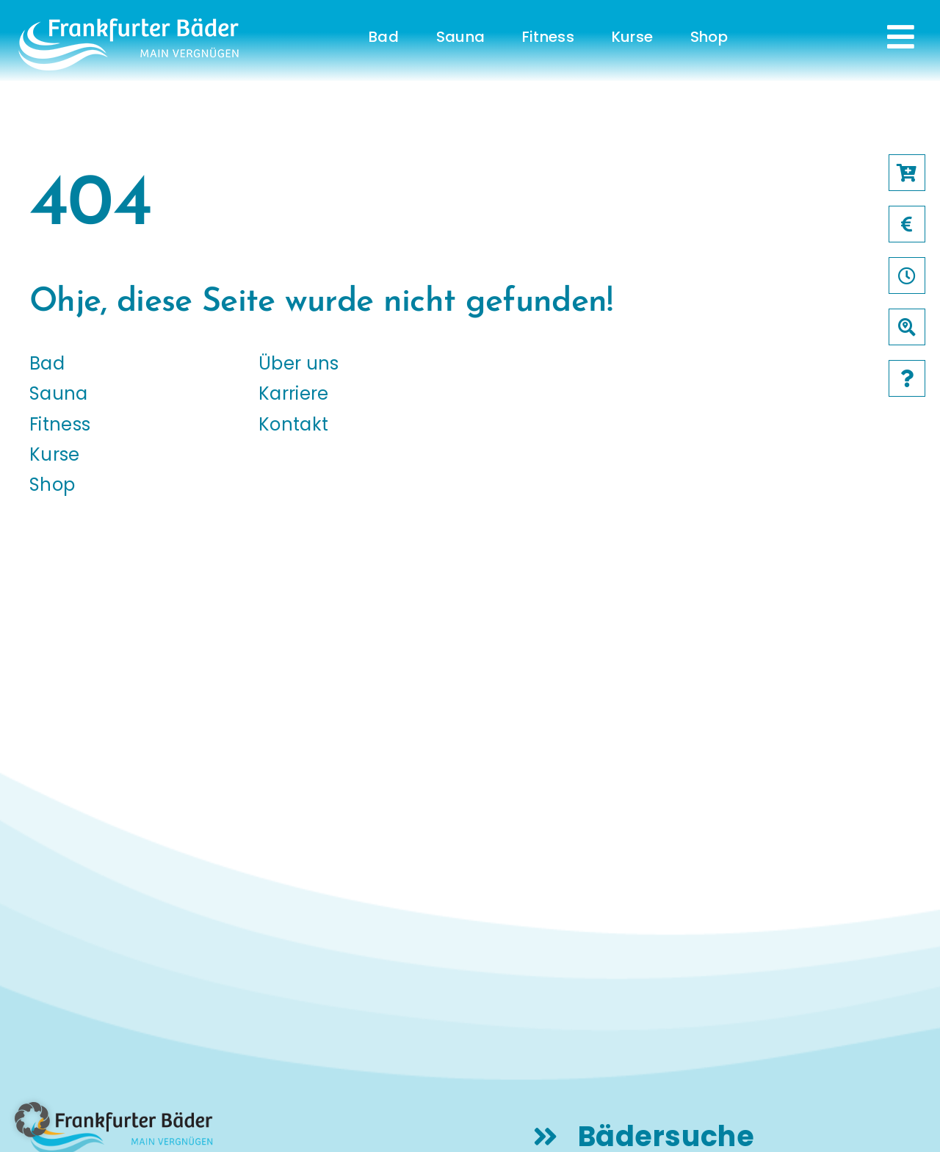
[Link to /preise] (907, 224)
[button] (32, 1119)
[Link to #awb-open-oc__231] (900, 36)
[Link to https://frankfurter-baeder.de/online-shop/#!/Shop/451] (907, 172)
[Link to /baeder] (907, 327)
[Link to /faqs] (907, 378)
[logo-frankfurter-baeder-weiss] (128, 23)
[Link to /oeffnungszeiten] (907, 275)
